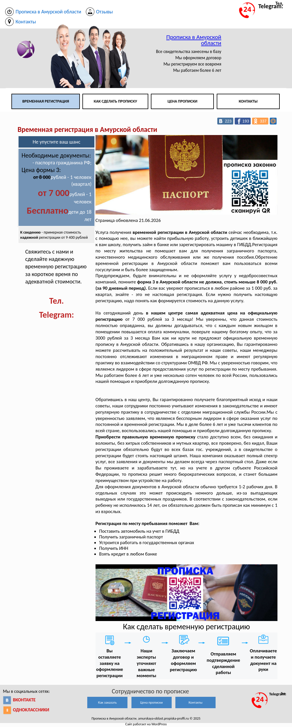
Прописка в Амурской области (193, 40)
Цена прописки (183, 101)
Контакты (248, 101)
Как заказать (107, 702)
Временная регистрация (45, 101)
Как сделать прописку (115, 101)
